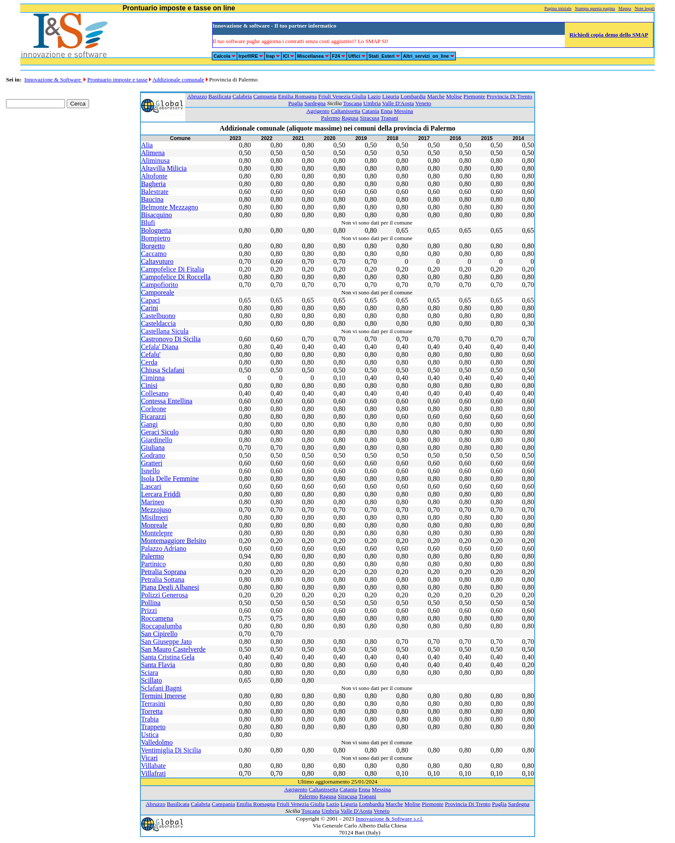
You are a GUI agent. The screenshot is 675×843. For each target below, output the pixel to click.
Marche (436, 96)
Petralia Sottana (162, 579)
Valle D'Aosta (398, 103)
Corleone (153, 408)
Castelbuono (158, 315)
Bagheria (153, 183)
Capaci (150, 300)
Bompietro (155, 238)
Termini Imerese (163, 695)
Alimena (152, 152)
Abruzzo (197, 96)
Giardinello (156, 439)
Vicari (149, 758)
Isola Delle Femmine (169, 478)
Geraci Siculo (160, 432)
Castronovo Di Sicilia (171, 339)
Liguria (390, 96)
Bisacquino (156, 215)
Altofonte (154, 176)
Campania (264, 96)
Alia (147, 145)
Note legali (645, 8)
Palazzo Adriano (163, 548)
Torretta (151, 711)
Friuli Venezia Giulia (342, 96)
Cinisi (149, 385)
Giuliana (152, 447)
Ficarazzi (153, 416)
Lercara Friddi (160, 494)
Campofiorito (159, 284)
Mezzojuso (156, 509)
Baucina (152, 199)
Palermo (330, 118)
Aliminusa (155, 160)
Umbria (372, 103)
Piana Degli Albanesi (170, 587)
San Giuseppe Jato (166, 641)
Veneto (423, 103)
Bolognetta (156, 230)
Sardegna (315, 103)
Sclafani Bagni (161, 688)
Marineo (152, 502)
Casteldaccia (158, 323)
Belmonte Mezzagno (169, 207)
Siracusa (369, 118)
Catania (370, 111)
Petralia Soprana (163, 571)
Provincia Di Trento (509, 96)
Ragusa (349, 118)
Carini (149, 308)
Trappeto (153, 727)
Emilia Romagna (297, 96)
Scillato (151, 680)
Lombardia (412, 96)
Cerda (149, 362)
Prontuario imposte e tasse (117, 79)
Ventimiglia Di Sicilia (171, 750)
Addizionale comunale (178, 79)
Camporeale (157, 292)
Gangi (149, 424)
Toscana (352, 103)
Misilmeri (154, 517)
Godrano (153, 455)
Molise (454, 96)
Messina (403, 111)
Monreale (154, 525)
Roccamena (157, 618)
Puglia (295, 103)
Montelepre (157, 533)
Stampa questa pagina (595, 8)
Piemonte (474, 96)
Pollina (150, 602)
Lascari (151, 486)
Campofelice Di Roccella (176, 277)
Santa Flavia (158, 664)
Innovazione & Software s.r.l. (389, 818)
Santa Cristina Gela (167, 657)
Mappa (625, 8)
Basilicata (219, 96)
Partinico (153, 564)
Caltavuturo (157, 261)
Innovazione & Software (53, 79)
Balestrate (154, 191)
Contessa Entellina (166, 401)
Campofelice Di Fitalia (172, 269)
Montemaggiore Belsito (173, 540)
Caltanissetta (345, 111)
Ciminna (152, 377)
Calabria (242, 96)
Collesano (154, 393)
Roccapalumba (161, 626)
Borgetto (153, 246)
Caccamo (154, 253)
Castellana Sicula (165, 331)
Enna (386, 111)
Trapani (389, 118)
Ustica (149, 734)
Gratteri (151, 463)
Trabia (149, 719)
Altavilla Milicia (163, 168)
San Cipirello (159, 633)
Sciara (149, 672)
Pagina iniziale (558, 8)
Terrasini (153, 703)
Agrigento (317, 111)
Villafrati (153, 773)
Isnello (150, 471)
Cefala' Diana (159, 346)
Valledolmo (157, 742)
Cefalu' (151, 354)
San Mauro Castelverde (173, 649)
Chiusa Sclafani (162, 370)
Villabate (153, 765)
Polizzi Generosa (164, 595)
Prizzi (149, 610)
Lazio (374, 96)
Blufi (148, 222)
